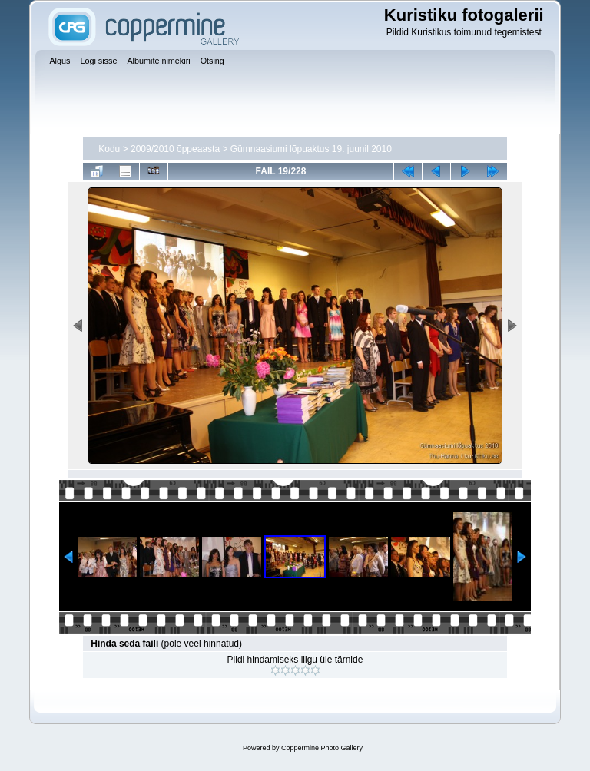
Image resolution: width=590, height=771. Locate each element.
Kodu (109, 149)
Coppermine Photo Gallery (322, 748)
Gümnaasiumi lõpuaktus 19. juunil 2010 (311, 149)
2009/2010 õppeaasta (175, 149)
